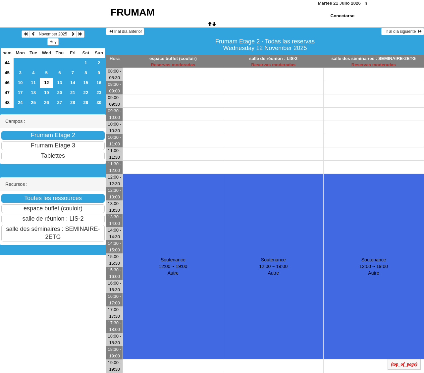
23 (98, 92)
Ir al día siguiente (402, 31)
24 (20, 102)
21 (72, 92)
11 (33, 82)
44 (7, 62)
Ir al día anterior (125, 31)
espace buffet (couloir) (173, 58)
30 (98, 102)
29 (85, 102)
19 (46, 92)
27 (59, 102)
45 (7, 72)
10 (20, 82)
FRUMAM (133, 12)
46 (7, 82)
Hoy (52, 41)
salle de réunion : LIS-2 (273, 58)
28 (72, 102)
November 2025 (53, 34)
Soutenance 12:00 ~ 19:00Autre (173, 266)
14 (72, 82)
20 (59, 92)
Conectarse (343, 15)
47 (7, 92)
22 (85, 92)
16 (98, 82)
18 (33, 92)
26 (46, 102)
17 (20, 92)
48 (7, 102)
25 (33, 102)
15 (85, 82)
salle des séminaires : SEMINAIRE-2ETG (373, 58)
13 (59, 82)
